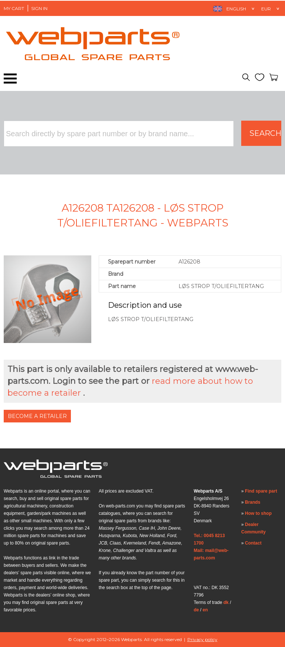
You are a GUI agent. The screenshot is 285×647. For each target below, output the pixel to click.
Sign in (39, 8)
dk (226, 602)
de (196, 609)
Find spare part (261, 491)
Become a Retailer (37, 416)
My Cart (14, 8)
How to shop (258, 513)
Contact (253, 543)
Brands (252, 502)
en (205, 609)
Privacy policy (202, 639)
